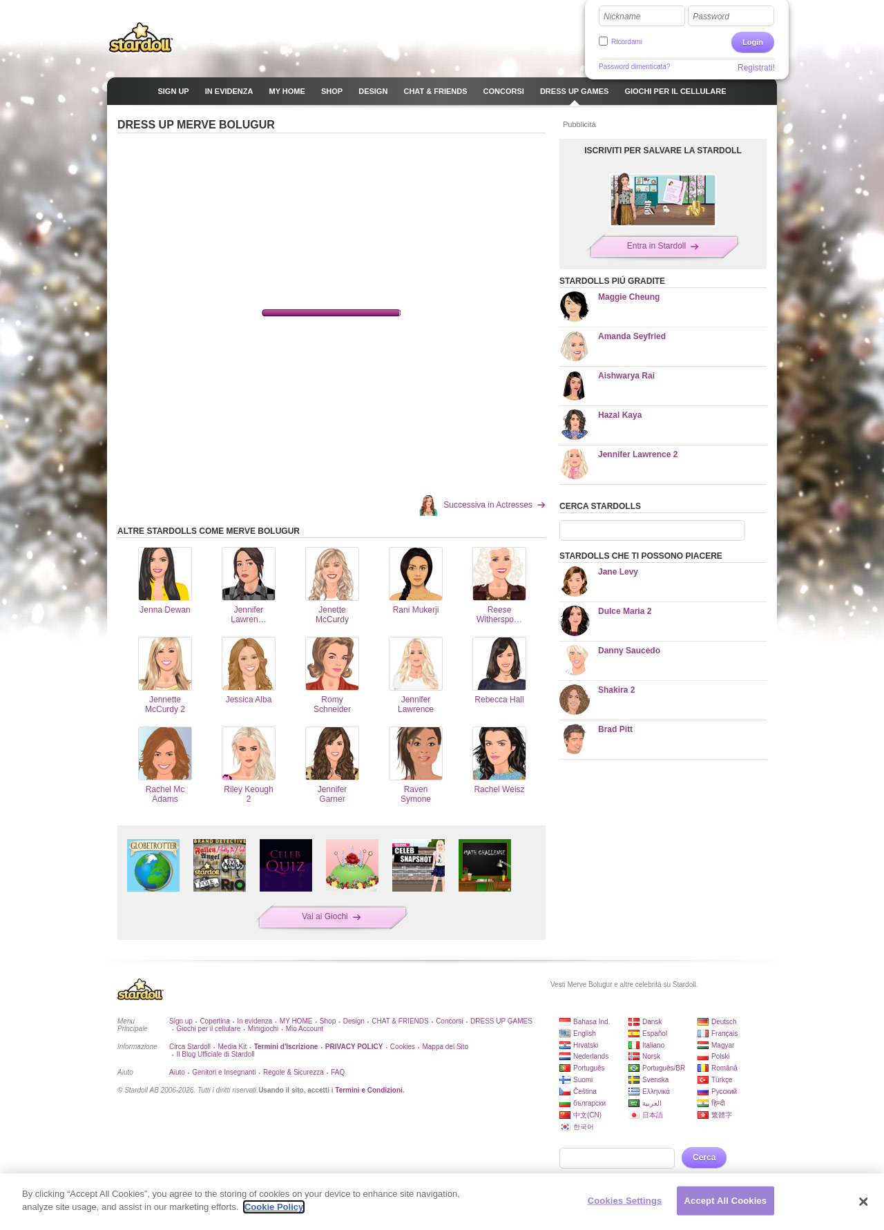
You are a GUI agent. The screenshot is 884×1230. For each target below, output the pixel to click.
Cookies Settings (625, 1200)
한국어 (583, 1127)
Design (354, 1021)
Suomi (583, 1080)
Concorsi (449, 1021)
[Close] (863, 1201)
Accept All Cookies (725, 1200)
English (584, 1033)
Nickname (622, 16)
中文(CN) (587, 1115)
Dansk (652, 1022)
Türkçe (722, 1080)
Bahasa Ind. (591, 1022)
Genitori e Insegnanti (224, 1072)
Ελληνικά (656, 1091)
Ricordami (626, 42)
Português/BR (663, 1068)
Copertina (214, 1021)
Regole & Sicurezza (293, 1072)
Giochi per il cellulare (208, 1028)
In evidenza (254, 1021)
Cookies (402, 1046)
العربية (652, 1103)
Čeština (585, 1091)
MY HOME (296, 1021)
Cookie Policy (273, 1207)
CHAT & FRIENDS (400, 1021)
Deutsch (724, 1022)
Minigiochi (263, 1028)
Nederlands (590, 1056)
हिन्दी (718, 1103)
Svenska (655, 1080)
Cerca (704, 1157)
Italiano (653, 1045)
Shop (328, 1021)
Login (752, 42)
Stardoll (141, 37)
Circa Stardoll (190, 1046)
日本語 (652, 1115)
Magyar (722, 1045)
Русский (724, 1091)
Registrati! (756, 68)
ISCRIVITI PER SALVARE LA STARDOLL (663, 150)
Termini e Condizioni (369, 1090)
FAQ (338, 1072)
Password (711, 16)
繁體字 (721, 1115)
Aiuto (177, 1072)
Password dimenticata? (634, 66)
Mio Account (304, 1028)
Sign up (181, 1021)
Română (724, 1068)
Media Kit (232, 1046)
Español (654, 1033)
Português (589, 1068)
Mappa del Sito (445, 1046)
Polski (720, 1056)
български (589, 1103)
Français (724, 1033)
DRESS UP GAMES (501, 1021)
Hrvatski (585, 1045)
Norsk (651, 1056)
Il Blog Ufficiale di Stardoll (215, 1054)
